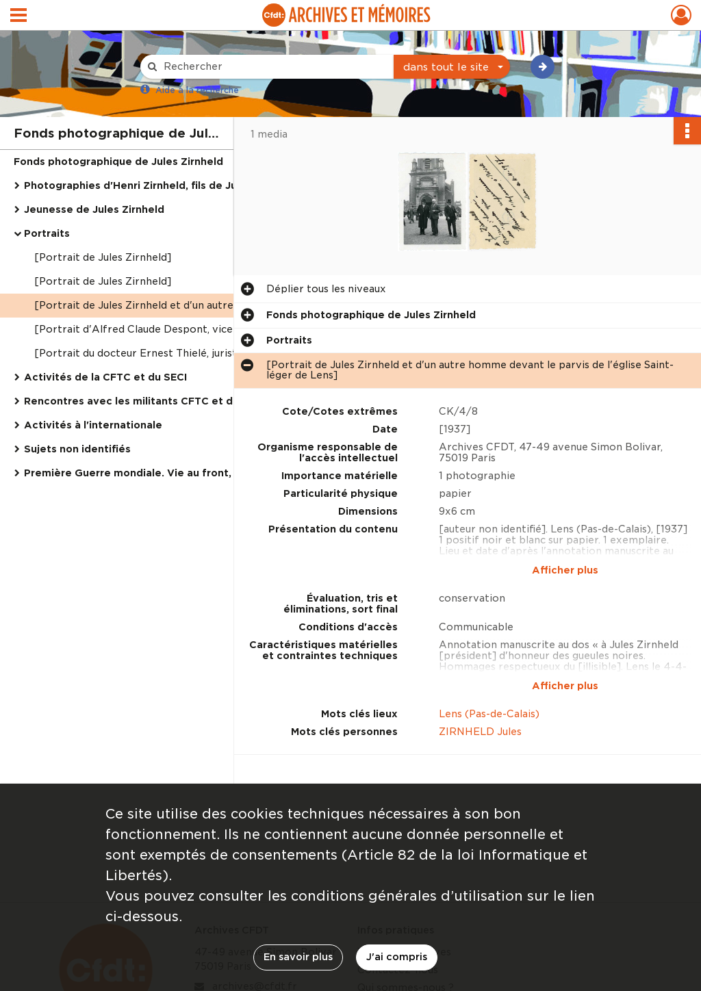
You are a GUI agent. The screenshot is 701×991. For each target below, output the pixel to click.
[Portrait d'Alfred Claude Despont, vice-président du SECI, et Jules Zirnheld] (171, 329)
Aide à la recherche (197, 90)
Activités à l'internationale (93, 425)
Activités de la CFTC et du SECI (105, 377)
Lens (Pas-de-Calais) (489, 713)
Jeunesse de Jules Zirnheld (94, 209)
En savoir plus (298, 956)
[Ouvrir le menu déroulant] (18, 16)
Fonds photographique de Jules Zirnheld (118, 161)
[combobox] (452, 67)
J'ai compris (396, 956)
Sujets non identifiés (77, 448)
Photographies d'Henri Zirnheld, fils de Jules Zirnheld (160, 185)
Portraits (47, 233)
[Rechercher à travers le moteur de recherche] (274, 67)
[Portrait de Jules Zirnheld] (102, 257)
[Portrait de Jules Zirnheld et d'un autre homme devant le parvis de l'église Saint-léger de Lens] (171, 305)
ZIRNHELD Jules (480, 731)
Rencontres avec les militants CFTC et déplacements (161, 401)
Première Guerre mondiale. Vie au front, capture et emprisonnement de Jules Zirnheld (161, 472)
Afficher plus (565, 570)
